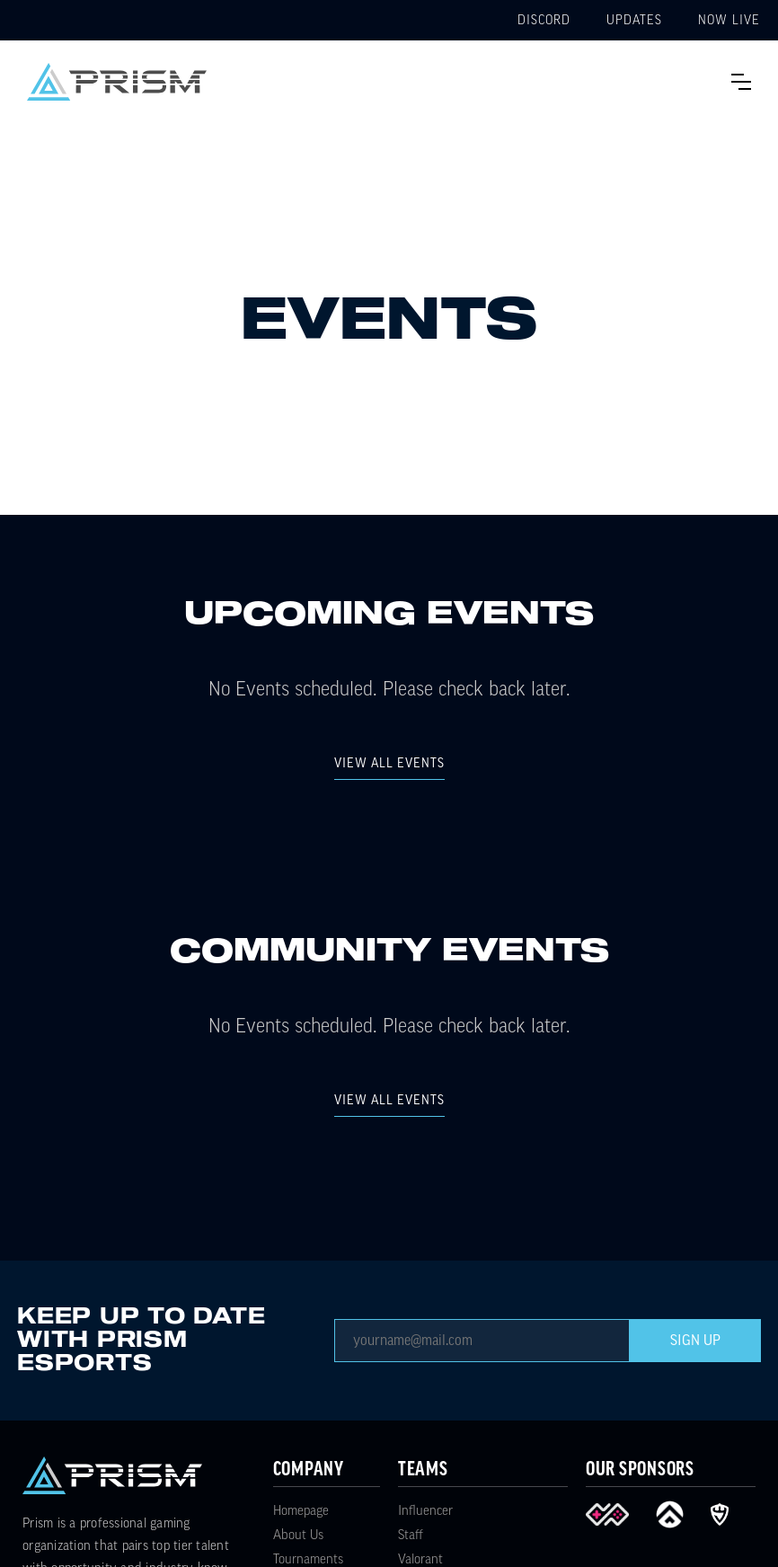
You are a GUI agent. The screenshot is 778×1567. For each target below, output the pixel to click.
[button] (741, 82)
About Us (298, 1535)
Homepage (301, 1511)
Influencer (425, 1511)
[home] (117, 82)
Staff (410, 1535)
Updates (634, 20)
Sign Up (695, 1340)
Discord (543, 20)
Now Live (729, 20)
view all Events (389, 763)
